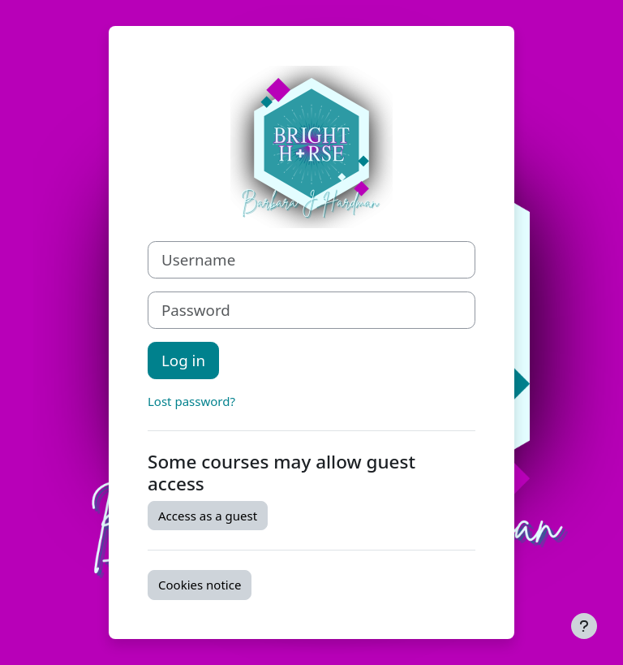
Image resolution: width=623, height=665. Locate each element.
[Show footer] (584, 626)
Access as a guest (207, 515)
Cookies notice (199, 584)
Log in (183, 360)
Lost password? (191, 401)
